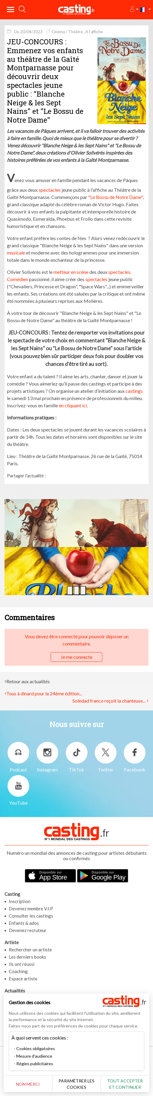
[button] (133, 9)
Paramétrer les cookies (76, 1084)
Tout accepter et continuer (125, 1084)
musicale (16, 252)
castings (134, 391)
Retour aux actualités (28, 681)
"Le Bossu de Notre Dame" (115, 197)
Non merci (28, 1084)
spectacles (50, 190)
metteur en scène (70, 272)
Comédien (17, 279)
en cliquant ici (72, 405)
